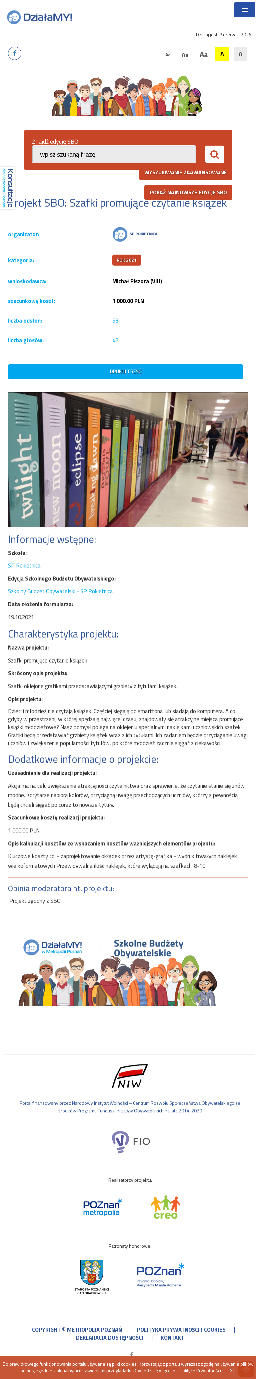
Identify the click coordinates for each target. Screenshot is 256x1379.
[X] (231, 1370)
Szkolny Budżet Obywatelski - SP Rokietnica (60, 591)
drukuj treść (125, 371)
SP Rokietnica (24, 565)
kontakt (172, 1337)
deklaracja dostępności (109, 1337)
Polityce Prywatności (200, 1370)
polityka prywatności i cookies (181, 1329)
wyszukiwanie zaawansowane (185, 172)
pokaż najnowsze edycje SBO (188, 192)
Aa (168, 54)
